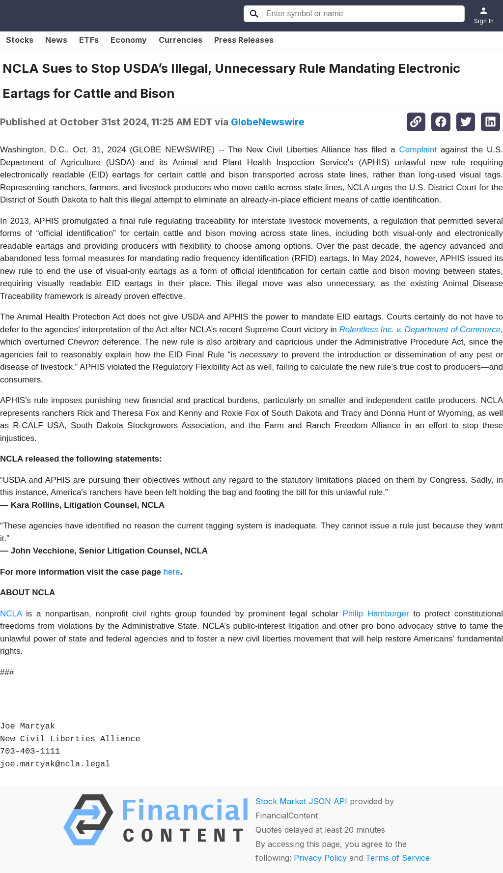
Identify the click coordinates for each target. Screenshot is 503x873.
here (172, 572)
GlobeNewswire (268, 122)
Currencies (180, 40)
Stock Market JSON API (301, 801)
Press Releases (244, 40)
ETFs (89, 40)
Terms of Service (397, 858)
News (56, 40)
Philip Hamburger (375, 613)
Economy (129, 40)
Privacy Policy (320, 858)
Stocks (19, 40)
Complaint (418, 149)
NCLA (11, 613)
